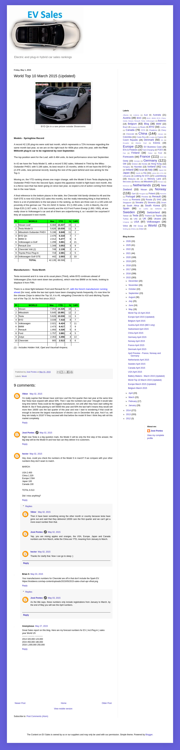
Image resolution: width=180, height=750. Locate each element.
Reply (25, 422)
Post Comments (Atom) (37, 716)
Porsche (163, 194)
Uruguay (126, 222)
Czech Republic (130, 140)
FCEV (160, 150)
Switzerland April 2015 (138, 329)
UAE (135, 219)
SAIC (159, 199)
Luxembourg (160, 176)
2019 (128, 261)
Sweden (129, 212)
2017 (128, 269)
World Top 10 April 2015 (139, 313)
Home (63, 703)
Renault (156, 196)
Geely (125, 161)
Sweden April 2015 (136, 364)
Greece (135, 164)
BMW (158, 124)
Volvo (125, 226)
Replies (28, 506)
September (134, 293)
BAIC (139, 118)
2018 (128, 265)
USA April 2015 (135, 372)
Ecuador (126, 143)
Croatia (151, 137)
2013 (128, 414)
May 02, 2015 (36, 394)
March (132, 397)
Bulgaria (134, 127)
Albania (125, 115)
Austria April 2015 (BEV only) (141, 325)
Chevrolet (130, 134)
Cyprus (160, 137)
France (145, 156)
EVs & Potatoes (130, 150)
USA (136, 221)
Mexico (137, 182)
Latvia (154, 173)
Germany (150, 160)
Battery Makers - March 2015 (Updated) (146, 376)
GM (124, 164)
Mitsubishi (148, 181)
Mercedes (127, 182)
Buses (143, 127)
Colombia (127, 137)
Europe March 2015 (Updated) (142, 384)
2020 (128, 257)
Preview (144, 197)
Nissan (144, 189)
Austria (127, 117)
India (164, 167)
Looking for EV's (142, 176)
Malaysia (132, 179)
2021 (128, 253)
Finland (135, 152)
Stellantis (158, 209)
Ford (160, 153)
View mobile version (63, 708)
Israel (141, 170)
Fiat (124, 153)
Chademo (153, 130)
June (131, 305)
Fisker (150, 153)
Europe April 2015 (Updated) (141, 317)
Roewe (125, 200)
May (131, 309)
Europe (128, 146)
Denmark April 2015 (137, 349)
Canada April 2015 (136, 368)
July (131, 301)
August (132, 297)
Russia (149, 199)
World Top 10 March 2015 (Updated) (145, 380)
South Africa (133, 205)
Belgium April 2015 (136, 321)
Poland (151, 193)
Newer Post (20, 703)
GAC (162, 157)
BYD (151, 126)
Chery (163, 130)
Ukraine (157, 219)
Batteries (162, 121)
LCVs (161, 173)
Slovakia (139, 202)
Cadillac (163, 127)
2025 (128, 245)
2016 (128, 273)
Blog (146, 123)
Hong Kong (156, 164)
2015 (128, 277)
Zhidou (133, 229)
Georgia (137, 161)
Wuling (125, 229)
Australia (157, 115)
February (133, 401)
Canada (130, 130)
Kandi (138, 173)
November (134, 285)
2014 (128, 410)
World (24, 376)
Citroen (160, 134)
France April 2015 (136, 345)
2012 (128, 418)
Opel (134, 194)
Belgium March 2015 (137, 388)
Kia (144, 173)
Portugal (130, 196)
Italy (150, 169)
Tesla (135, 215)
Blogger (148, 734)
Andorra (136, 115)
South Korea (152, 205)
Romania (136, 199)
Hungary (126, 167)
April (131, 393)
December (134, 281)
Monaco (161, 182)
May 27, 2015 (41, 626)
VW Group (138, 226)
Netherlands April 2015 (138, 360)
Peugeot (142, 194)
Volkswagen (153, 221)
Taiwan (126, 216)
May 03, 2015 (36, 574)
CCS (143, 130)
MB (141, 179)
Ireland (129, 169)
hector (25, 454)
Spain (126, 208)
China (142, 133)
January (133, 405)
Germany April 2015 (137, 337)
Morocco (126, 186)
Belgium (132, 123)
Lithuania (126, 176)
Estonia (156, 143)
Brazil (125, 127)
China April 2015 (135, 333)
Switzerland (153, 212)
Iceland (151, 166)
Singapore (127, 202)
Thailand (148, 216)
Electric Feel (141, 143)
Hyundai (138, 167)
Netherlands (142, 185)
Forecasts (128, 156)
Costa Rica (141, 137)
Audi (146, 115)
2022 (128, 249)
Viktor (25, 394)
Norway (160, 189)
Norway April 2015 (136, 341)
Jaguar (161, 170)
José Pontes (28, 433)
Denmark (149, 139)
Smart (163, 202)
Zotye (141, 229)
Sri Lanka (143, 209)
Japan (126, 172)
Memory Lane (154, 179)
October (133, 289)
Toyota (159, 215)
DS (162, 140)
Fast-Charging (148, 150)
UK (144, 218)
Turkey (126, 219)
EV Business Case (153, 147)
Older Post (107, 703)
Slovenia (152, 202)
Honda (144, 164)
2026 (128, 241)
